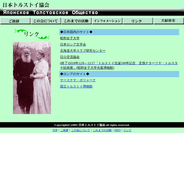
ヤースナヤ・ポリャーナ (78, 80)
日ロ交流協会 (70, 57)
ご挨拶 (64, 130)
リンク (127, 130)
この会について (80, 130)
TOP (55, 130)
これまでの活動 (102, 130)
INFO (117, 130)
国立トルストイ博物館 (76, 86)
